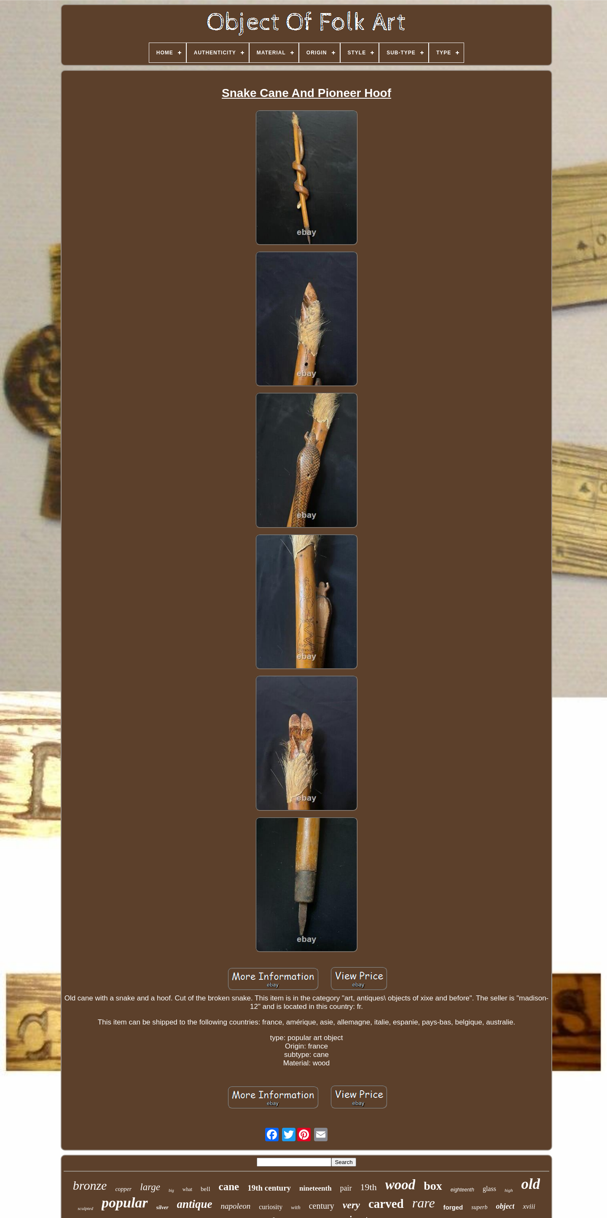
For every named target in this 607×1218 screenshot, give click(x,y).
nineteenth (315, 1188)
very (351, 1204)
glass (489, 1188)
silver (162, 1207)
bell (205, 1189)
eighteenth (462, 1190)
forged (453, 1207)
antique (194, 1204)
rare (423, 1202)
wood (400, 1184)
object (505, 1206)
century (321, 1205)
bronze (90, 1185)
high (509, 1190)
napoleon (236, 1206)
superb (479, 1207)
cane (229, 1186)
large (150, 1187)
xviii (529, 1206)
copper (123, 1189)
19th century (269, 1187)
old (530, 1184)
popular (125, 1202)
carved (386, 1203)
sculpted (85, 1208)
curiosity (270, 1206)
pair (346, 1188)
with (295, 1207)
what (187, 1189)
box (433, 1185)
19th (368, 1187)
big (171, 1190)
